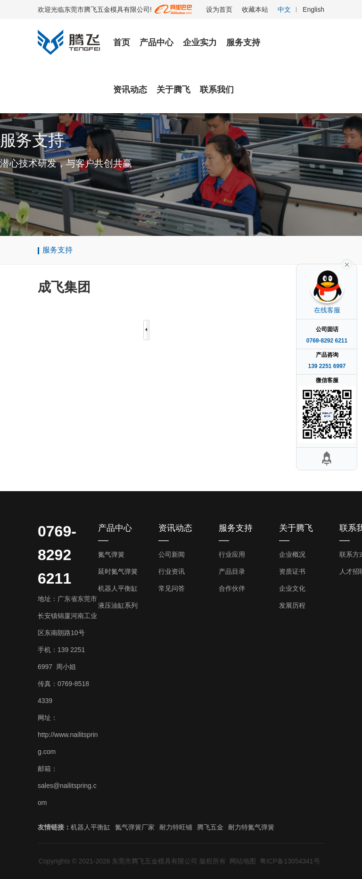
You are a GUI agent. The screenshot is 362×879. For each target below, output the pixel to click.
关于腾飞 (173, 89)
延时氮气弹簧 (118, 571)
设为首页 (219, 9)
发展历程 (292, 605)
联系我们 (217, 89)
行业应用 (232, 554)
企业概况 (292, 554)
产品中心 (156, 42)
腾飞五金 (210, 827)
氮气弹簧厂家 (135, 827)
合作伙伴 (232, 588)
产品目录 (232, 571)
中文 (284, 9)
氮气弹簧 (111, 554)
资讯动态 (130, 89)
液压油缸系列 (118, 605)
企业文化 (292, 588)
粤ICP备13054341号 (290, 861)
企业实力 (200, 42)
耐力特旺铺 (175, 827)
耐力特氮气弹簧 (251, 827)
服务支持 (243, 42)
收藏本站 (255, 9)
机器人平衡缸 (118, 588)
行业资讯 (171, 571)
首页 (121, 42)
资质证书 (292, 571)
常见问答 (171, 588)
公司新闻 (171, 554)
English (313, 9)
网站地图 (243, 861)
